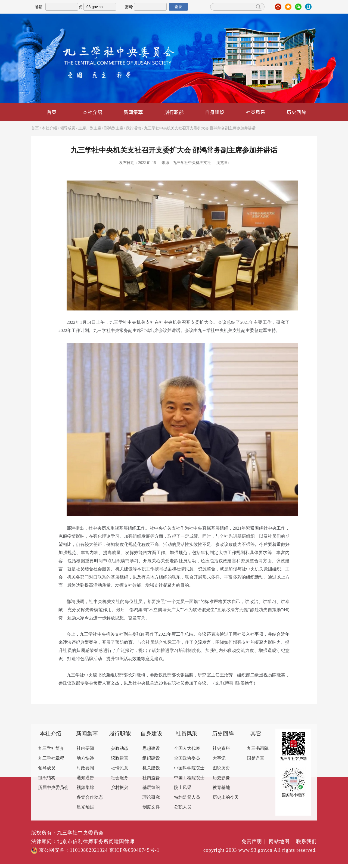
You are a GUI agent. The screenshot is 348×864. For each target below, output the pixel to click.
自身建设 (215, 112)
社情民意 (119, 768)
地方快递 (85, 758)
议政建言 (119, 758)
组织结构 (46, 778)
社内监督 (151, 778)
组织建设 (151, 758)
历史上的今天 (226, 797)
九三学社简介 (51, 748)
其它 (255, 734)
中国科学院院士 (189, 768)
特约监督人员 (187, 797)
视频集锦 (85, 787)
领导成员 (67, 128)
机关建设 (151, 768)
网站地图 (282, 841)
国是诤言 (255, 758)
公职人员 (182, 807)
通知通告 (85, 778)
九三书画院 (258, 748)
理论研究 (151, 797)
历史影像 (221, 778)
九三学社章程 (51, 758)
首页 (52, 112)
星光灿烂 (85, 807)
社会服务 (119, 778)
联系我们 (306, 841)
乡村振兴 (119, 787)
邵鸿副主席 (113, 128)
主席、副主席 (89, 128)
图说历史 (221, 768)
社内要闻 (85, 748)
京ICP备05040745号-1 (134, 850)
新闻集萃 (133, 112)
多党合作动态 (90, 797)
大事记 (219, 758)
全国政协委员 (187, 758)
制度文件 (151, 807)
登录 (178, 7)
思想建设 (151, 748)
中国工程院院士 (189, 778)
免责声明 (254, 841)
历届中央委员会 (53, 787)
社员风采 (255, 112)
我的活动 (133, 128)
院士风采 (182, 787)
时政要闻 (85, 768)
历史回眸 (296, 112)
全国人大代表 (187, 748)
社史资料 (221, 748)
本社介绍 (92, 112)
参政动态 (119, 748)
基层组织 (151, 787)
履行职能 (174, 112)
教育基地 (221, 787)
